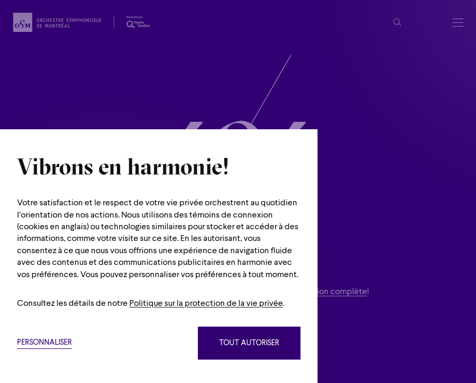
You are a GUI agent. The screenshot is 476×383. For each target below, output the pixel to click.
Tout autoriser (249, 343)
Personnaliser (44, 343)
